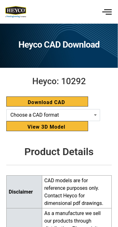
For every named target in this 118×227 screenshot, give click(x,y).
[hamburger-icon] (106, 12)
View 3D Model (46, 127)
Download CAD (46, 102)
